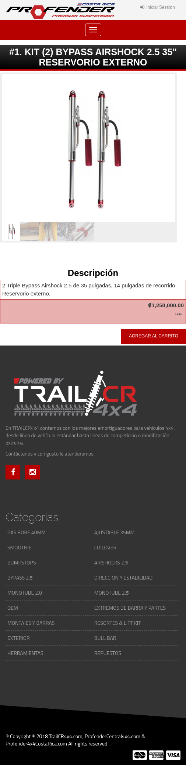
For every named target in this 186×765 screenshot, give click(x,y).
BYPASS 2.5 (20, 577)
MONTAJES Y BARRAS (31, 623)
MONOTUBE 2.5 (111, 592)
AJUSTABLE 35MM (114, 532)
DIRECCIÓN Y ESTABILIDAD (123, 577)
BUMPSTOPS (21, 562)
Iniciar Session (157, 7)
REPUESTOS (107, 653)
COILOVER (105, 547)
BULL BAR (105, 638)
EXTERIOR (18, 638)
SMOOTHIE (19, 547)
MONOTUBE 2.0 (24, 592)
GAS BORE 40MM (26, 532)
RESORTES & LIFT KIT (117, 623)
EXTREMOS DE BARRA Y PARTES (130, 608)
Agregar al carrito (153, 336)
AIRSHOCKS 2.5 (111, 562)
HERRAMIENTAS (25, 653)
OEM (12, 608)
